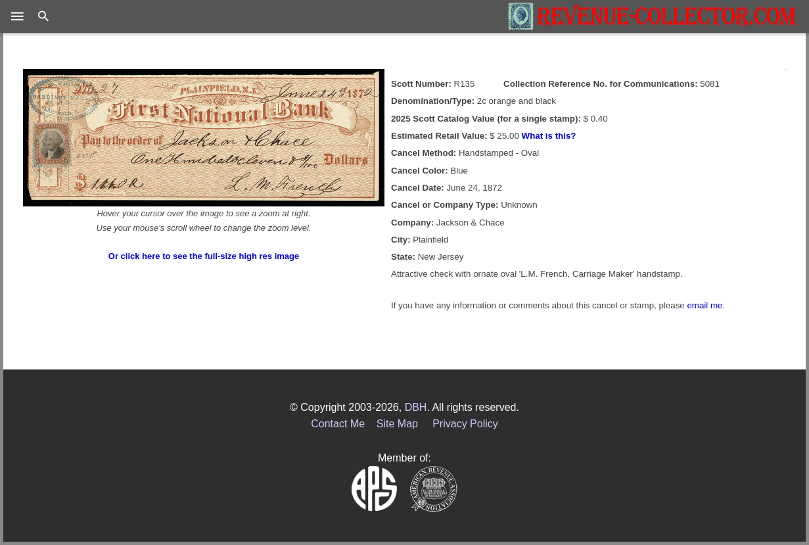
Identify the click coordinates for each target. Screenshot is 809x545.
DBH (416, 407)
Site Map (397, 423)
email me (704, 305)
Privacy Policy (465, 423)
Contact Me (338, 423)
